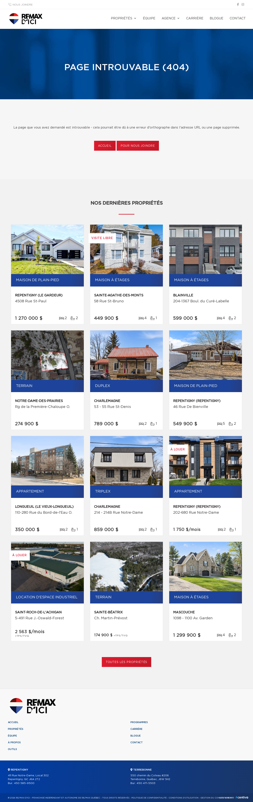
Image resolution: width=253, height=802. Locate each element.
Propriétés (121, 18)
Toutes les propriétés (126, 662)
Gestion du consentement (216, 798)
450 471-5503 (146, 783)
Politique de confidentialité (149, 798)
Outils (12, 749)
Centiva (242, 797)
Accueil (105, 146)
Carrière (194, 18)
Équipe (149, 18)
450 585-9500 (24, 783)
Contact (238, 18)
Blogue (216, 18)
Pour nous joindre (138, 146)
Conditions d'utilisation (183, 798)
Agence (169, 18)
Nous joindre (23, 5)
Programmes (139, 722)
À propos (14, 742)
